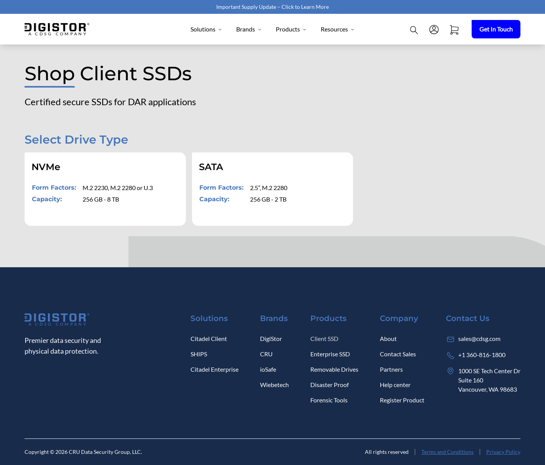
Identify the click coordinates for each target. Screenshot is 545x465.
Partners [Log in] (391, 369)
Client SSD (324, 338)
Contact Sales (398, 353)
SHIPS (199, 353)
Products (291, 29)
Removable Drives (334, 369)
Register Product (402, 400)
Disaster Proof (329, 384)
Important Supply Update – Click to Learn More (272, 6)
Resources (338, 29)
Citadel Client (209, 338)
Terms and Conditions (447, 451)
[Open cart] (454, 29)
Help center (395, 384)
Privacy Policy (503, 451)
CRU (266, 353)
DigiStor (271, 338)
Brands (249, 29)
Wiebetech (274, 384)
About (388, 338)
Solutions (206, 29)
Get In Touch (496, 29)
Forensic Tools (329, 400)
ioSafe (268, 369)
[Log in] (434, 29)
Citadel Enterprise (215, 369)
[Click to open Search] (414, 29)
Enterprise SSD (330, 353)
